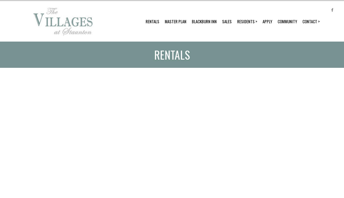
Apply (267, 21)
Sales (227, 21)
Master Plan (175, 21)
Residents (246, 21)
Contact (309, 21)
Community (287, 21)
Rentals (152, 21)
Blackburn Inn (204, 21)
